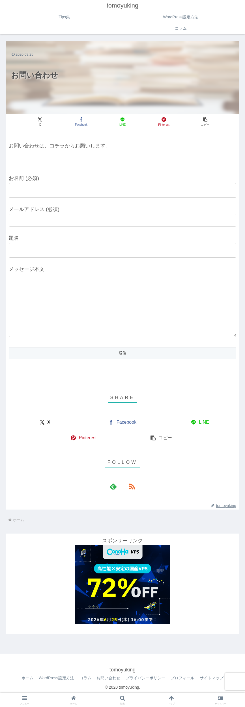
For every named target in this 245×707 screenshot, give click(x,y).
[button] (201, 122)
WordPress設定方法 (56, 689)
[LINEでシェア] (122, 122)
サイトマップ (212, 689)
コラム (85, 689)
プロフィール (183, 689)
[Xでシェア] (44, 122)
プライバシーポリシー (146, 689)
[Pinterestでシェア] (161, 122)
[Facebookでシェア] (83, 122)
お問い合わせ (108, 689)
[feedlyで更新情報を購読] (116, 497)
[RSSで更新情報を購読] (129, 497)
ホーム (27, 689)
